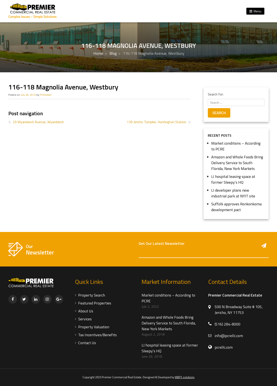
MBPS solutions (185, 377)
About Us (85, 311)
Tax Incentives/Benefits (97, 335)
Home (98, 53)
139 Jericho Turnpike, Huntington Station (156, 121)
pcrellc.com (224, 347)
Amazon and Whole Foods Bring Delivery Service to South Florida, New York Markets (237, 162)
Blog (113, 53)
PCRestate (46, 95)
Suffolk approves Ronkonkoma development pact (236, 207)
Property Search (91, 295)
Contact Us (87, 343)
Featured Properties (94, 303)
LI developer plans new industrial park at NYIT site (233, 193)
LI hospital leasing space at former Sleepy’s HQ (233, 179)
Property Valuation (93, 327)
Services (85, 319)
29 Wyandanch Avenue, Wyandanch (38, 121)
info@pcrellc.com (229, 336)
